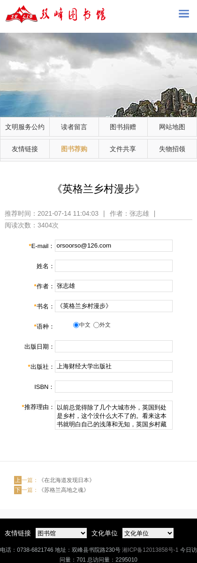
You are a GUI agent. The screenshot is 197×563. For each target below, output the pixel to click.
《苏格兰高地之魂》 (63, 490)
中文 (85, 325)
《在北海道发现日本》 (66, 480)
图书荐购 (74, 149)
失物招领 (172, 149)
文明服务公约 (25, 127)
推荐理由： (38, 406)
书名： (44, 306)
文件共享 (123, 149)
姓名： (46, 266)
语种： (44, 326)
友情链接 (25, 149)
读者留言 (74, 127)
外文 (105, 325)
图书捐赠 (123, 127)
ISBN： (44, 386)
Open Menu (184, 13)
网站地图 (172, 127)
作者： (44, 286)
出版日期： (39, 346)
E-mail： (42, 245)
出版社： (41, 366)
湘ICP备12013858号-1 (150, 550)
